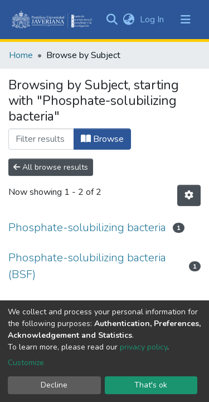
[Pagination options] (189, 195)
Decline (54, 385)
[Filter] (41, 139)
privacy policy (143, 347)
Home (21, 55)
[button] (128, 19)
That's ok (150, 385)
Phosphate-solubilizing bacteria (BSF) (87, 266)
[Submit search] (111, 19)
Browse (102, 139)
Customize (26, 362)
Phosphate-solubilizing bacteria (87, 227)
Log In (153, 19)
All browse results (50, 167)
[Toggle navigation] (186, 19)
